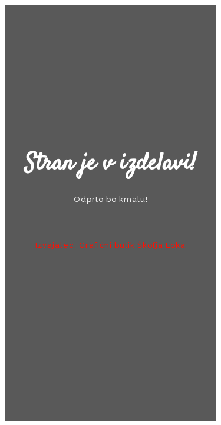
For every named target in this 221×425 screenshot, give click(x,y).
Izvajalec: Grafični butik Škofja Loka (110, 245)
